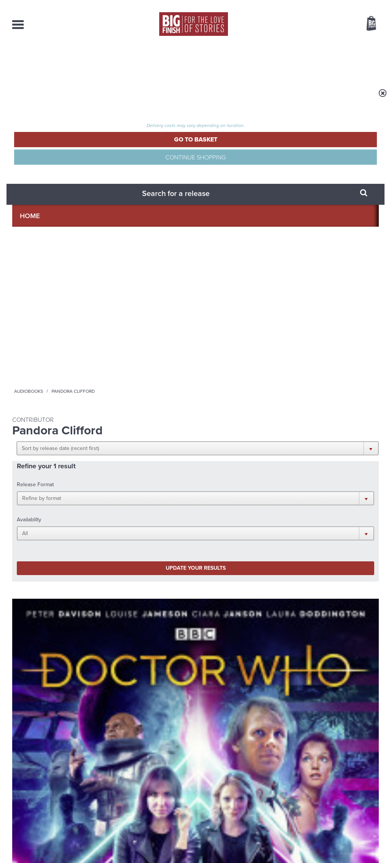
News (225, 61)
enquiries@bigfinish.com (210, 784)
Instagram (273, 501)
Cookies (142, 842)
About (316, 61)
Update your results (133, 211)
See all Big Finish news (340, 575)
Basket (366, 24)
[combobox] (310, 44)
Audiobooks (86, 98)
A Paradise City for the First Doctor (314, 670)
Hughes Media (52, 852)
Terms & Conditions (173, 842)
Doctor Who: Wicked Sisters (45, 348)
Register (361, 5)
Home (56, 98)
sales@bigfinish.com (141, 784)
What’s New (177, 61)
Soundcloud (329, 501)
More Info (53, 404)
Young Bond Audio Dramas (124, 589)
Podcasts (270, 61)
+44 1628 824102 (148, 778)
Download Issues (361, 792)
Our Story (369, 778)
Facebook (229, 501)
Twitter (251, 501)
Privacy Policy (28, 534)
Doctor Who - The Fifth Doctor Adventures (45, 334)
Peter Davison (43, 360)
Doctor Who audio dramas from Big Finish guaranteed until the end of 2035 (321, 600)
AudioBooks (53, 61)
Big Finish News (47, 573)
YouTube (297, 501)
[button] (232, 149)
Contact (360, 61)
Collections (116, 61)
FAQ (374, 785)
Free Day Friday (103, 665)
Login (337, 5)
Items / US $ (331, 24)
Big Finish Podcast (279, 507)
